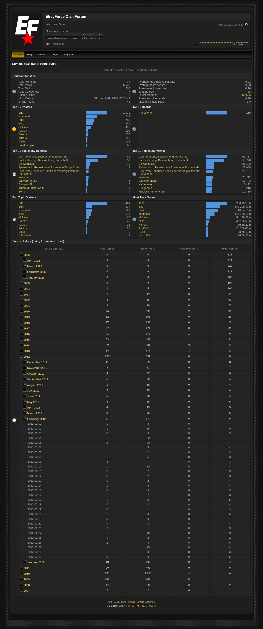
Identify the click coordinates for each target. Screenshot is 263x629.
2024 (27, 288)
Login (55, 54)
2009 (27, 579)
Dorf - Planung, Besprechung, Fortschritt (42, 156)
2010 (27, 573)
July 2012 (33, 390)
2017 (27, 328)
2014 (27, 345)
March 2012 (34, 413)
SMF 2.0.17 (114, 602)
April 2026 (33, 260)
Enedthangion (26, 145)
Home (18, 54)
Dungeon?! (25, 184)
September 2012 (37, 379)
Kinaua (246, 94)
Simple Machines (146, 602)
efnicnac (23, 127)
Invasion (23, 177)
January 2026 (35, 277)
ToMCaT (23, 130)
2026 (27, 255)
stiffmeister (25, 235)
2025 (27, 283)
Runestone (145, 112)
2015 (27, 339)
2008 (27, 585)
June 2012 (33, 396)
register (66, 31)
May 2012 (33, 402)
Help (29, 54)
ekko (21, 123)
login (56, 31)
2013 (27, 351)
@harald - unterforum (31, 188)
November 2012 (37, 368)
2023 (27, 294)
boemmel (24, 116)
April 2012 (33, 407)
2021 (27, 305)
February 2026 (36, 271)
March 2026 (34, 266)
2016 (27, 334)
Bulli (21, 119)
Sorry (21, 191)
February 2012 (36, 419)
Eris (20, 112)
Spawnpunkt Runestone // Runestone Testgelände (48, 167)
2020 (27, 311)
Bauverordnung (27, 180)
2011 (27, 568)
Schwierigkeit (26, 163)
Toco (141, 203)
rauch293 (144, 235)
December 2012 (37, 362)
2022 (27, 300)
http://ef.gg (58, 44)
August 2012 (35, 385)
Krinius (22, 137)
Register (69, 54)
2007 (27, 590)
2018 (27, 322)
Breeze (22, 134)
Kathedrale (145, 184)
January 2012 (35, 562)
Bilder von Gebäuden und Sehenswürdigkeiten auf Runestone (48, 172)
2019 (27, 317)
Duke (21, 141)
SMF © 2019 (129, 602)
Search (42, 54)
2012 (27, 356)
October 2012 (35, 373)
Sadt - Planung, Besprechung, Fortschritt (43, 160)
